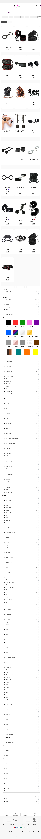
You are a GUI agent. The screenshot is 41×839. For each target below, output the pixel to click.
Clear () (29, 346)
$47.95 (20, 220)
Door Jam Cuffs (7, 159)
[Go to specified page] (19, 287)
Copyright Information (29, 824)
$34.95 (7, 75)
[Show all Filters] (5, 17)
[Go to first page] (14, 287)
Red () (15, 326)
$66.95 (7, 277)
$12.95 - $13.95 (7, 221)
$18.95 (33, 249)
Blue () (8, 336)
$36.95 (7, 133)
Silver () (22, 336)
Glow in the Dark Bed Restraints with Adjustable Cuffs (7, 131)
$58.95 (33, 75)
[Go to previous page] (16, 287)
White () (36, 336)
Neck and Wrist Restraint (20, 217)
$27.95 (20, 133)
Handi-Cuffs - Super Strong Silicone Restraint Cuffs (7, 45)
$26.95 (33, 47)
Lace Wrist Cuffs (33, 187)
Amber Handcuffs (20, 101)
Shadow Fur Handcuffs (20, 159)
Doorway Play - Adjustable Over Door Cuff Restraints (20, 131)
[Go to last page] (26, 287)
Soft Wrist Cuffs (33, 248)
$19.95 (20, 103)
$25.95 (20, 47)
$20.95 (7, 103)
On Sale (39, 17)
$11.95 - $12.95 (7, 47)
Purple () (36, 326)
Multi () (15, 336)
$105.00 (33, 104)
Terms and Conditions (22, 824)
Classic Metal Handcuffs (33, 159)
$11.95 (7, 191)
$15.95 (20, 75)
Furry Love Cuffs (33, 217)
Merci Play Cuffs (7, 187)
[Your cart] (39, 6)
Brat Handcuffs (7, 101)
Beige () (22, 346)
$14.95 (20, 190)
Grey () (9, 346)
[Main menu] (1, 6)
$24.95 (33, 190)
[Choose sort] (34, 17)
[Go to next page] (24, 287)
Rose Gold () (16, 346)
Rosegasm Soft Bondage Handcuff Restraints (20, 45)
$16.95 (20, 249)
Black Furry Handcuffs (20, 187)
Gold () (29, 336)
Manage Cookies (15, 824)
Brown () (36, 346)
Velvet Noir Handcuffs (33, 130)
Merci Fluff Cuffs (7, 217)
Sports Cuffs (33, 45)
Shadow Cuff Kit (7, 248)
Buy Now (7, 49)
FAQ (34, 824)
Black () (8, 326)
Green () (22, 326)
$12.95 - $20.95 (33, 221)
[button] (6, 189)
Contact (36, 824)
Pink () (29, 326)
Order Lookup (5, 824)
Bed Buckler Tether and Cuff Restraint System (33, 102)
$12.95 (33, 161)
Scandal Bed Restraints (7, 276)
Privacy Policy (10, 824)
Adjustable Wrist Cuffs (20, 248)
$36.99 (33, 132)
